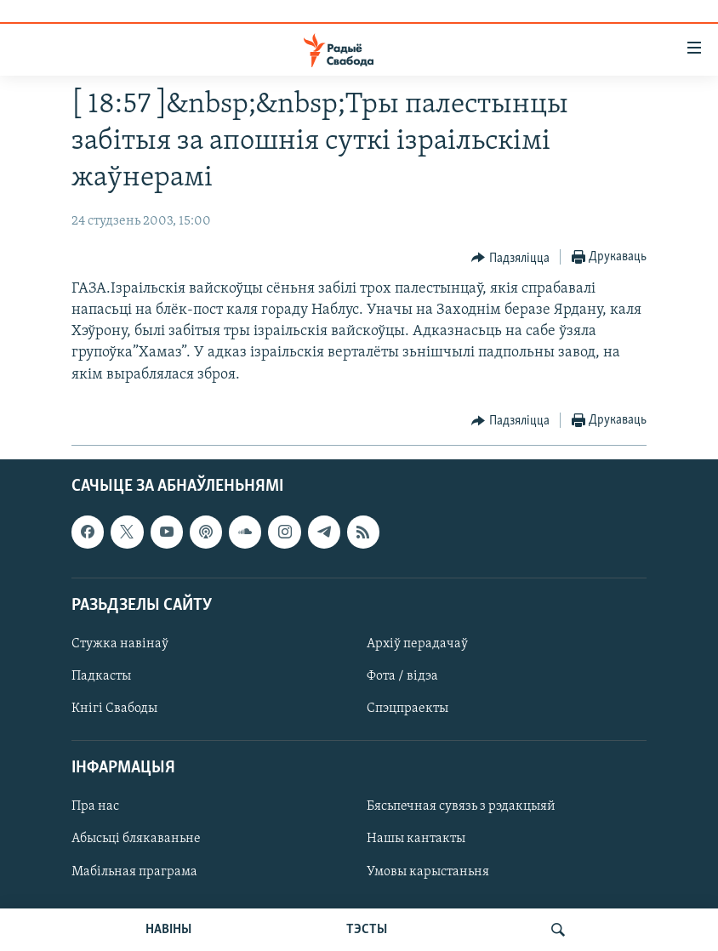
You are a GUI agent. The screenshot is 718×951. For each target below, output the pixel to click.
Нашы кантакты (416, 839)
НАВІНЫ (168, 930)
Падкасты (101, 676)
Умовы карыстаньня (428, 871)
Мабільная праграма (134, 871)
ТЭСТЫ (366, 930)
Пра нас (95, 806)
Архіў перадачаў (417, 644)
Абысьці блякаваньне (136, 839)
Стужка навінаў (119, 644)
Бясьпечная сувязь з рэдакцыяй (461, 806)
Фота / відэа (402, 676)
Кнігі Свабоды (114, 708)
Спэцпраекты (407, 708)
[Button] (510, 257)
